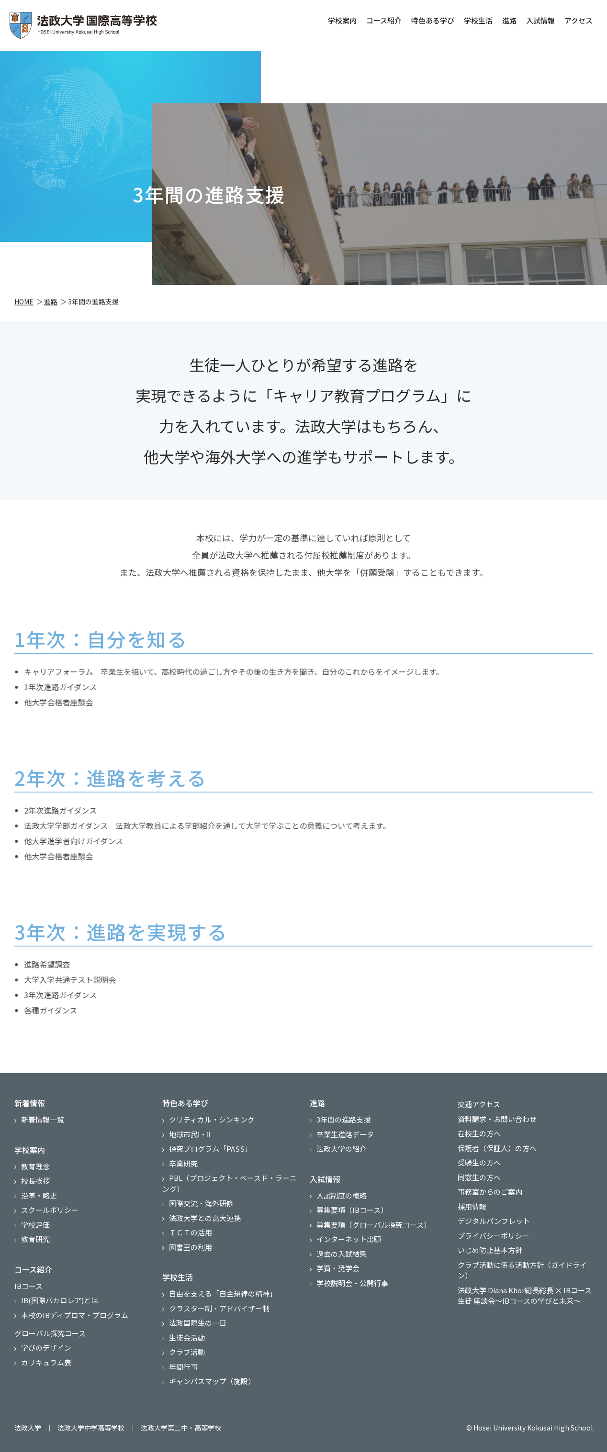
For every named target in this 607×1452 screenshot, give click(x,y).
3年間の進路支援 (343, 1119)
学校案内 (340, 20)
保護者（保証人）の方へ (497, 1148)
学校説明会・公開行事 (352, 1283)
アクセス (576, 20)
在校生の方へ (479, 1133)
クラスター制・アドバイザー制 (219, 1308)
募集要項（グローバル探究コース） (373, 1225)
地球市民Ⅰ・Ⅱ (189, 1134)
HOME (24, 303)
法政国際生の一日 (197, 1323)
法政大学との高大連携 (205, 1218)
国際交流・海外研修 (201, 1203)
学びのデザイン (46, 1347)
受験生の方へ (479, 1162)
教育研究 (35, 1239)
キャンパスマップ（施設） (212, 1381)
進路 (507, 20)
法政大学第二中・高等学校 (181, 1427)
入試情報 (538, 20)
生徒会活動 (187, 1337)
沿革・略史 (39, 1195)
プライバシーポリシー (493, 1236)
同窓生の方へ (479, 1177)
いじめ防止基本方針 (490, 1250)
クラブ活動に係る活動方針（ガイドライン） (522, 1270)
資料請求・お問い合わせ (497, 1119)
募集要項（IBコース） (352, 1210)
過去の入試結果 (341, 1254)
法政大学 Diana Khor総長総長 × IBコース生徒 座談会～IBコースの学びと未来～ (525, 1295)
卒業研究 (183, 1163)
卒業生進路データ (345, 1134)
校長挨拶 (35, 1181)
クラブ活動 (187, 1352)
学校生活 (476, 20)
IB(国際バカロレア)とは (59, 1300)
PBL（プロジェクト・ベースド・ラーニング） (229, 1183)
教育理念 (35, 1166)
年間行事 (183, 1367)
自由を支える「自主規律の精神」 (223, 1293)
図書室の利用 (190, 1247)
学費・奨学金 (338, 1268)
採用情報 (472, 1206)
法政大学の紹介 (341, 1149)
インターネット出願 (348, 1239)
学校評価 (35, 1225)
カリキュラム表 (46, 1362)
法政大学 (27, 1427)
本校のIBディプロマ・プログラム (74, 1315)
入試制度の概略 (341, 1195)
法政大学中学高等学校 (90, 1427)
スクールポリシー (50, 1210)
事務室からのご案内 (490, 1192)
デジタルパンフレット (494, 1221)
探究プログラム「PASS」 (210, 1149)
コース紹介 (382, 20)
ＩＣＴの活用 (190, 1232)
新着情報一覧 (42, 1119)
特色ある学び (430, 20)
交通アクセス (479, 1104)
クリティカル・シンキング (212, 1119)
